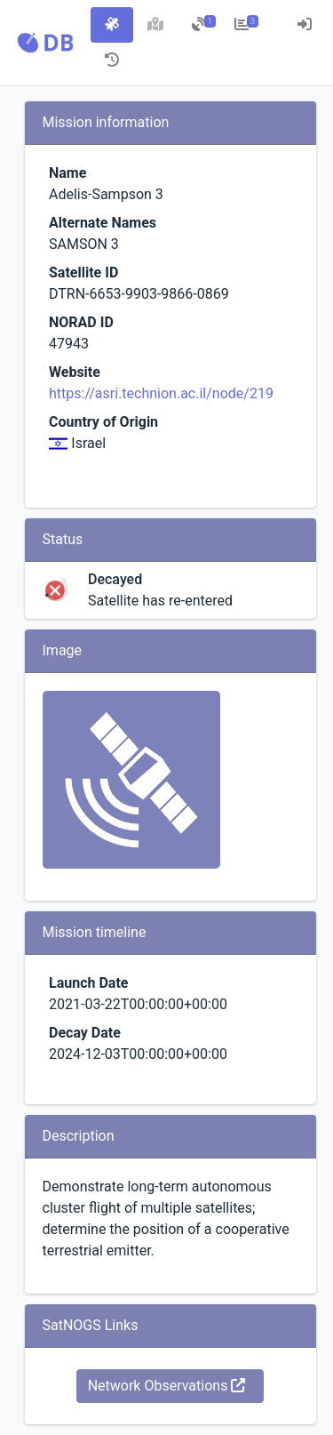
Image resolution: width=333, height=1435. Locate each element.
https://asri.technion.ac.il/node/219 (161, 393)
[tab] (112, 25)
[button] (45, 42)
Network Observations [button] (167, 1385)
